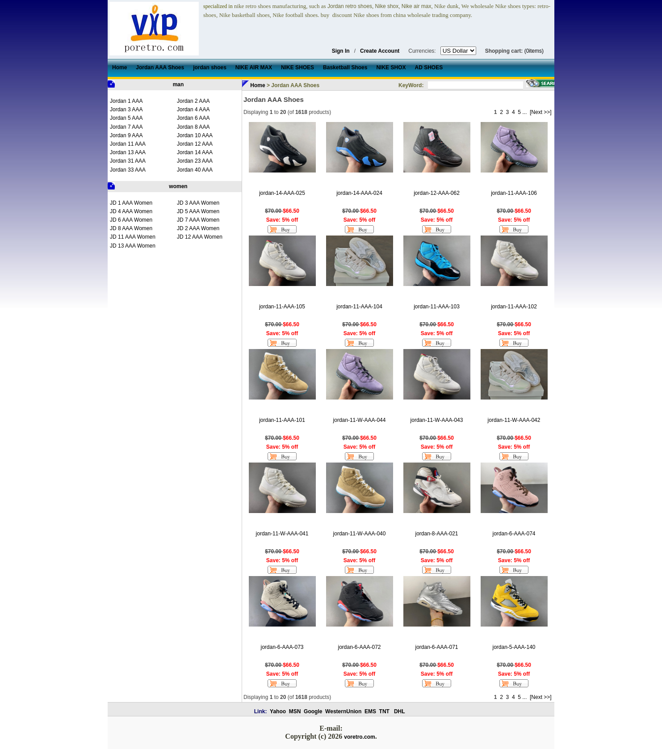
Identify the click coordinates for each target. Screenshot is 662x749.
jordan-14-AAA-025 (282, 193)
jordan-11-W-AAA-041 (282, 533)
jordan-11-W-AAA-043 (437, 420)
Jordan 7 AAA (126, 127)
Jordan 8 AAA (193, 127)
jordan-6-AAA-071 (436, 647)
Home (257, 85)
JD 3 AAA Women (198, 203)
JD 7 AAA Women (198, 220)
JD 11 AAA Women (132, 237)
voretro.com (359, 737)
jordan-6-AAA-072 (359, 647)
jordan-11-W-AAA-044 (359, 420)
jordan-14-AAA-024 (359, 193)
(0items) (534, 51)
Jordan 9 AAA (126, 135)
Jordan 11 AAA (128, 144)
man (178, 84)
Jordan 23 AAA (195, 161)
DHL (399, 711)
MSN (295, 711)
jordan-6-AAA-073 (281, 647)
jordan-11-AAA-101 (282, 420)
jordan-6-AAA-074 (513, 533)
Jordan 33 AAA (128, 170)
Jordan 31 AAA (128, 161)
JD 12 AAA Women (199, 237)
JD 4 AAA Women (131, 211)
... (524, 112)
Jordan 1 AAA (126, 101)
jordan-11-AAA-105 (282, 306)
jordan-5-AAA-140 (513, 647)
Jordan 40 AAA (195, 170)
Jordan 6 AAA (193, 118)
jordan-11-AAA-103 (437, 306)
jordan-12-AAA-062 (437, 193)
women (178, 186)
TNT (384, 711)
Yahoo (278, 711)
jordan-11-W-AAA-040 (359, 533)
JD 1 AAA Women (131, 203)
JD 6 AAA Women (131, 220)
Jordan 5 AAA (126, 118)
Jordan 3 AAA (126, 109)
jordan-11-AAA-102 (514, 306)
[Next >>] (541, 112)
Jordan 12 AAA (195, 144)
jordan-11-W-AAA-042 (514, 420)
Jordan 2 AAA (193, 101)
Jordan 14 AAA (195, 152)
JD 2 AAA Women (198, 228)
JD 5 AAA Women (198, 211)
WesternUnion (343, 711)
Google (313, 711)
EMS (370, 711)
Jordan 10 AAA (195, 135)
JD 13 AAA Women (132, 246)
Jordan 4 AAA (193, 109)
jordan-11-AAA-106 (514, 193)
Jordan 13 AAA (128, 152)
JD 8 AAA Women (131, 228)
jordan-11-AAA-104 (359, 306)
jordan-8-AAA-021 (436, 533)
